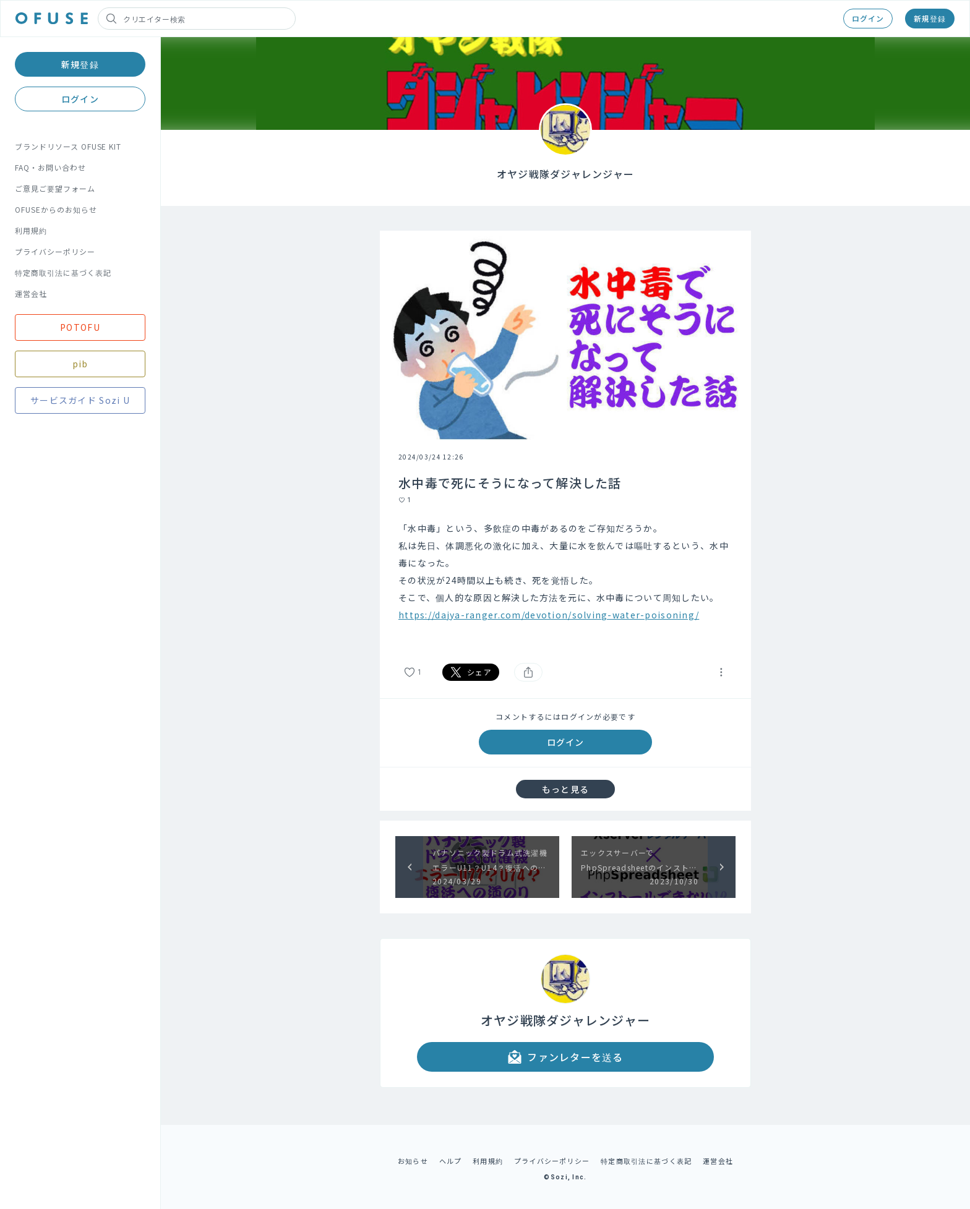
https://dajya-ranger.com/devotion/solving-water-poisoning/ (548, 615)
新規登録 (930, 18)
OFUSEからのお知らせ (56, 209)
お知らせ (413, 1161)
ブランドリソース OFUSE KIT (68, 146)
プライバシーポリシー (55, 251)
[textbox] (565, 580)
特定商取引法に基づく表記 (63, 272)
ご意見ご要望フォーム (55, 188)
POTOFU (80, 327)
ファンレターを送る (565, 1056)
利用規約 (31, 230)
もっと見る (565, 789)
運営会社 (31, 293)
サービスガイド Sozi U (80, 400)
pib (80, 363)
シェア (471, 672)
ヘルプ (450, 1161)
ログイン (868, 18)
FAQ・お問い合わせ (50, 167)
